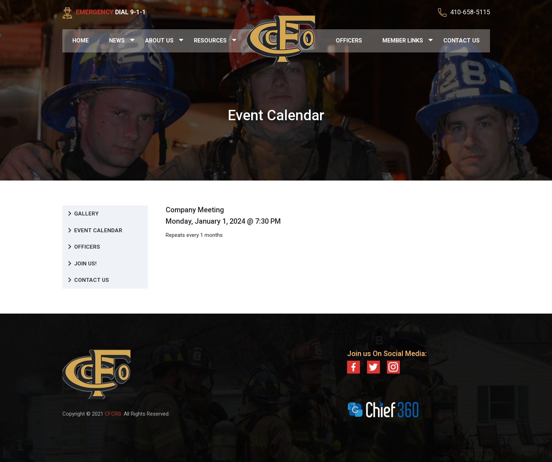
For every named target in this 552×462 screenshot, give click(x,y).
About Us (159, 40)
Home (80, 40)
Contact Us (461, 40)
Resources (210, 40)
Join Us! (82, 263)
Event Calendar (95, 230)
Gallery (83, 213)
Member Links (402, 40)
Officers (349, 40)
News (117, 40)
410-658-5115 (470, 12)
